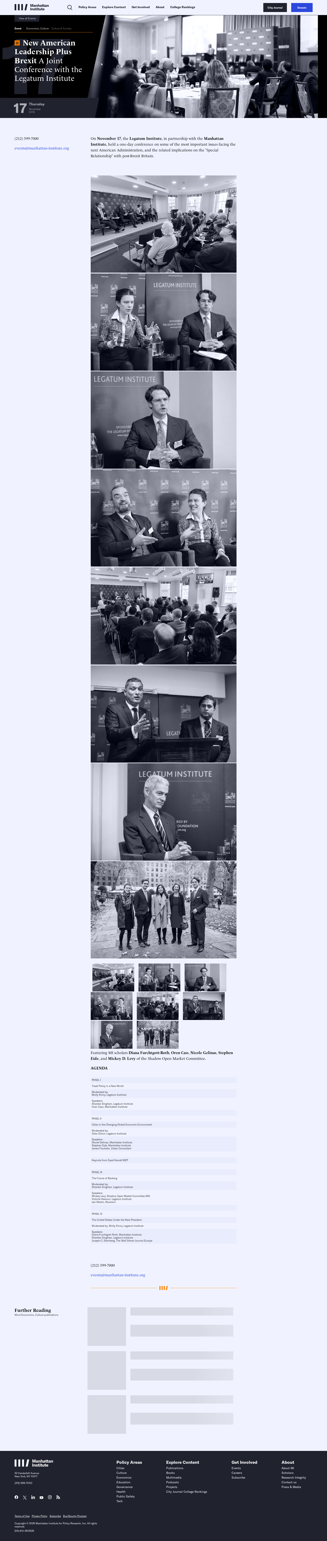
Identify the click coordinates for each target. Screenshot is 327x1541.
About (160, 7)
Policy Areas (87, 7)
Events (236, 1468)
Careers (237, 1473)
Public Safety (125, 1496)
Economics (32, 28)
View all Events (27, 18)
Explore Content (114, 7)
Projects (171, 1487)
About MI (288, 1468)
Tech (119, 1501)
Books (170, 1473)
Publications (174, 1468)
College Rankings (182, 7)
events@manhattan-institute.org (42, 147)
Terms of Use (22, 1516)
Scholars (288, 1473)
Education (123, 1482)
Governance (124, 1487)
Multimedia (174, 1477)
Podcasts (172, 1482)
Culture (44, 28)
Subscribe (238, 1477)
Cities (120, 1468)
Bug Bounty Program (75, 1516)
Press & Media (291, 1487)
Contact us (289, 1482)
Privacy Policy (39, 1516)
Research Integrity (294, 1477)
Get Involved (141, 7)
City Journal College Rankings (186, 1492)
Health (120, 1492)
